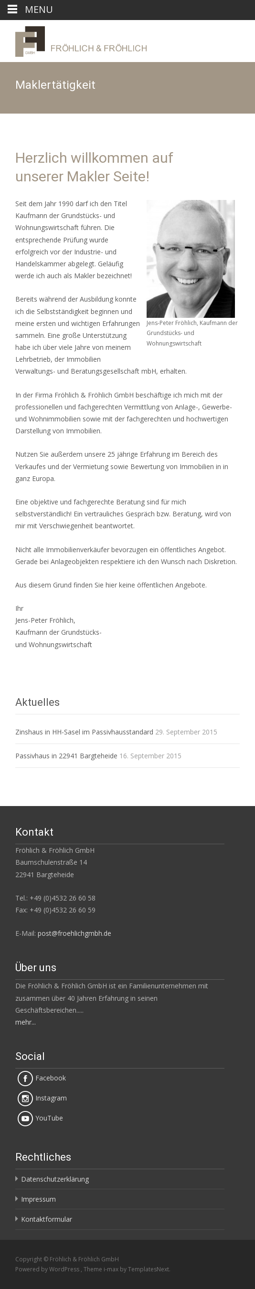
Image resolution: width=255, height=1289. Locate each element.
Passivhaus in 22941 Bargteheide (66, 755)
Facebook (42, 1077)
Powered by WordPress (48, 1269)
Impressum (38, 1199)
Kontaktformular (46, 1219)
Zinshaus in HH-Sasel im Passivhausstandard (84, 731)
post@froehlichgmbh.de (74, 933)
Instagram (42, 1097)
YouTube (40, 1117)
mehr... (25, 1022)
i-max (112, 1269)
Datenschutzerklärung (55, 1179)
